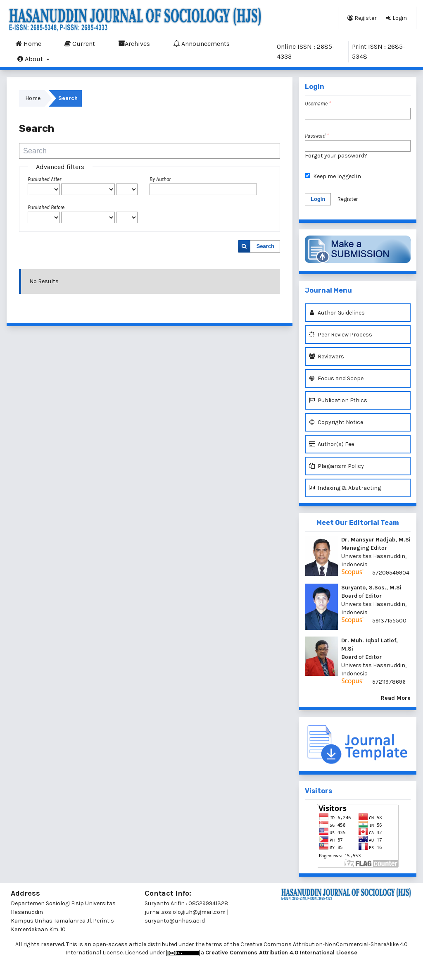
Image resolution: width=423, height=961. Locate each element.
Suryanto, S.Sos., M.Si (371, 587)
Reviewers (326, 356)
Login (396, 18)
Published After (44, 179)
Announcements (201, 43)
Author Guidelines (337, 313)
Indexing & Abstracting (345, 488)
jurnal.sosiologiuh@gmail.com (185, 912)
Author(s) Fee (331, 444)
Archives (134, 43)
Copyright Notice (336, 422)
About (31, 59)
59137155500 (389, 620)
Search (265, 246)
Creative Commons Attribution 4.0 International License (281, 952)
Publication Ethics (338, 400)
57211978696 (389, 681)
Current (79, 43)
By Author (160, 179)
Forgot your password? (336, 155)
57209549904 (390, 572)
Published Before (46, 207)
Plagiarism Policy (336, 466)
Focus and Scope (336, 378)
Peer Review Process (340, 334)
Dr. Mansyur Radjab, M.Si (376, 539)
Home (28, 43)
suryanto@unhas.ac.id (175, 920)
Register (362, 18)
